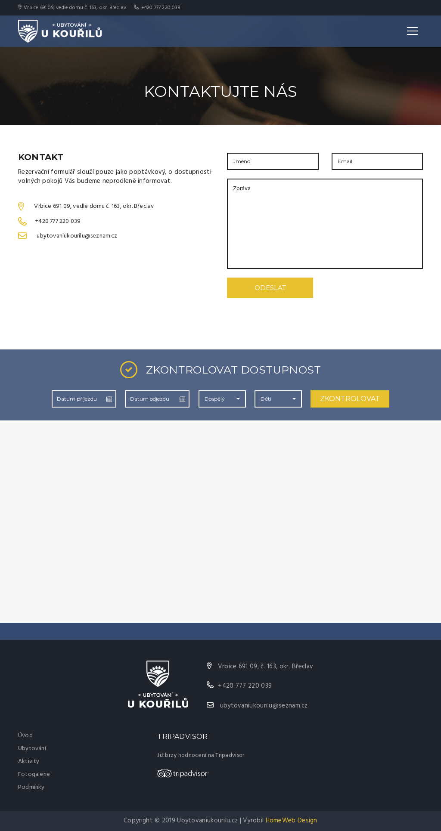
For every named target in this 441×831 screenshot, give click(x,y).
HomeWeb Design (291, 821)
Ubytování (32, 749)
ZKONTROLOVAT (350, 399)
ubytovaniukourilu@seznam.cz (264, 706)
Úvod (25, 736)
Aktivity (29, 761)
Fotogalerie (34, 774)
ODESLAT (270, 288)
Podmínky (31, 787)
